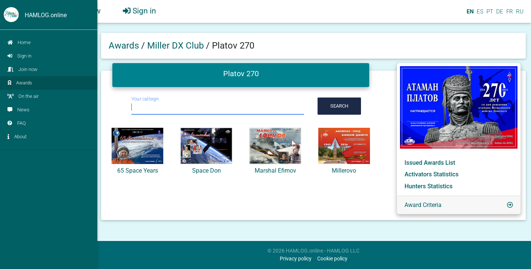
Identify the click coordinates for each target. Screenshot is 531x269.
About (17, 136)
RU (520, 14)
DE (499, 14)
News (18, 109)
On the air (23, 96)
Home (19, 42)
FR (509, 14)
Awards (19, 83)
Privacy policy (296, 259)
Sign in (19, 56)
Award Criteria (423, 204)
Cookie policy (332, 259)
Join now (22, 69)
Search (339, 106)
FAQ (16, 123)
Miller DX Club (176, 45)
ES (479, 14)
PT (489, 14)
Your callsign (145, 99)
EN (469, 14)
